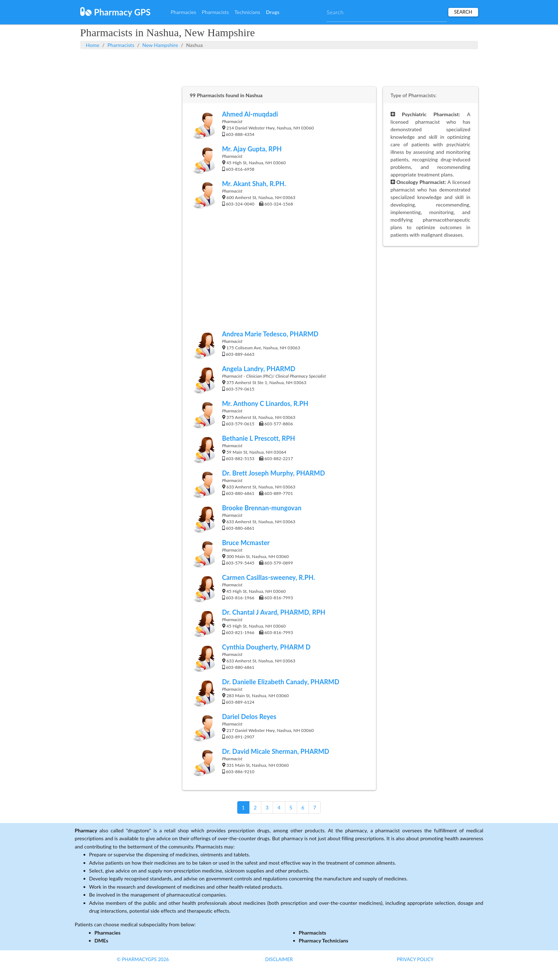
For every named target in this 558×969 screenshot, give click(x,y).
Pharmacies (183, 12)
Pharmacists (215, 12)
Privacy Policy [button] (415, 959)
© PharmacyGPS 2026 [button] (143, 959)
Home (93, 45)
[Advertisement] (279, 67)
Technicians (247, 12)
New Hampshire (160, 45)
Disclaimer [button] (279, 959)
